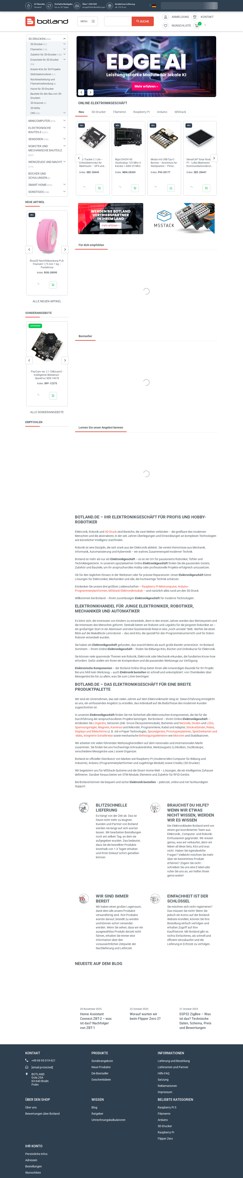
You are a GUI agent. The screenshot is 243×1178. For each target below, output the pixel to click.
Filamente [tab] (119, 112)
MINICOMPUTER (39, 120)
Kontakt (207, 16)
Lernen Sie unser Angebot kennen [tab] (101, 427)
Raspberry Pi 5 (167, 1107)
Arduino (163, 1120)
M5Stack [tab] (180, 112)
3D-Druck (111, 531)
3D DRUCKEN (37, 38)
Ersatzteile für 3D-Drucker (44, 59)
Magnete (103, 727)
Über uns (31, 1107)
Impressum (165, 1092)
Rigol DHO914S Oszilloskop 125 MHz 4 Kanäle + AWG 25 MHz (128, 162)
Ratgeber (97, 1113)
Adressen (31, 1160)
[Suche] (129, 21)
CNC (33, 113)
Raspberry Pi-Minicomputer (159, 586)
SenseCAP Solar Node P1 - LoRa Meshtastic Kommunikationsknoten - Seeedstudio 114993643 (199, 163)
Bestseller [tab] (85, 336)
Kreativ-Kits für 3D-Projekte (45, 69)
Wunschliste (33, 1172)
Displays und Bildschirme (91, 731)
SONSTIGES (36, 191)
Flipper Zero (165, 1138)
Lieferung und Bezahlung (174, 1061)
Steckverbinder (195, 727)
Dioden (196, 723)
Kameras (116, 727)
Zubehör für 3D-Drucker (43, 54)
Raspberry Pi (166, 1132)
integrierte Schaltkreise (98, 735)
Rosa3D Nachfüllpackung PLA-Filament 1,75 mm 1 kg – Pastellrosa (47, 264)
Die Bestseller (99, 1073)
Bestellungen (33, 1166)
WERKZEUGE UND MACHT (45, 162)
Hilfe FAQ (164, 1073)
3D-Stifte (35, 108)
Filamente (36, 49)
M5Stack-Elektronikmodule (125, 590)
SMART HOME (37, 184)
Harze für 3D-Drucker (42, 88)
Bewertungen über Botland (42, 1113)
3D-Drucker (36, 44)
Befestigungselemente (153, 735)
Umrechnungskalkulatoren (108, 1120)
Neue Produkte (101, 1067)
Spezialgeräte (156, 731)
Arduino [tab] (162, 112)
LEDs (210, 723)
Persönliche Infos (36, 1154)
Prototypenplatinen (178, 731)
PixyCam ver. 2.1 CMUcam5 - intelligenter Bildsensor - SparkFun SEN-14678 (47, 375)
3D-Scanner (36, 103)
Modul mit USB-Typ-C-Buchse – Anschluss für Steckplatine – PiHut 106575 (164, 163)
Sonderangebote (102, 1061)
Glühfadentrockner (40, 74)
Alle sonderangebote (47, 412)
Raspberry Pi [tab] (141, 112)
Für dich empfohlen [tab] (91, 245)
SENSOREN (35, 139)
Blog (94, 1107)
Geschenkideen (101, 1079)
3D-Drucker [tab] (98, 112)
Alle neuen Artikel (47, 301)
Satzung (163, 1079)
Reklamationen (167, 1085)
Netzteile (184, 723)
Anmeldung (180, 16)
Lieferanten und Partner (173, 1067)
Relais (210, 727)
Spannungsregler (86, 727)
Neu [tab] (81, 112)
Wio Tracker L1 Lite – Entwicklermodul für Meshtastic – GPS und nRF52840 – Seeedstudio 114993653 (91, 163)
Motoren (178, 735)
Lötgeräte (99, 723)
